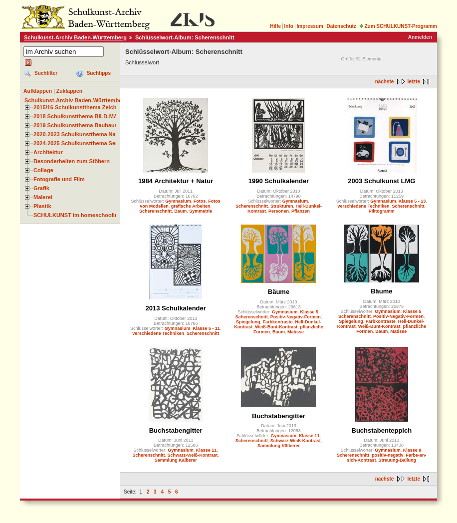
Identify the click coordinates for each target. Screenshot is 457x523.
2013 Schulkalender (175, 308)
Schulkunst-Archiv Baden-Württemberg (75, 37)
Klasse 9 (412, 450)
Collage (43, 170)
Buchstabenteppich (382, 430)
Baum (180, 211)
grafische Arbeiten (191, 206)
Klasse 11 (206, 450)
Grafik (41, 188)
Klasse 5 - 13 (412, 201)
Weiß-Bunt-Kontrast (276, 326)
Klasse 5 (309, 311)
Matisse (295, 331)
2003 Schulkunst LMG (381, 181)
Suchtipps (99, 73)
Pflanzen (300, 211)
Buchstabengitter (176, 430)
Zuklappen (69, 91)
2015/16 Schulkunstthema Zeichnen (79, 107)
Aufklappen (37, 91)
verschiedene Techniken (364, 206)
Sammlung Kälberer (176, 460)
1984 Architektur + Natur (175, 181)
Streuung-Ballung (398, 460)
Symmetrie (200, 211)
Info (288, 26)
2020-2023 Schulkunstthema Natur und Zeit (89, 134)
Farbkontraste (277, 321)
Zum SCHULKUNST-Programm (398, 26)
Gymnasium (178, 201)
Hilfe (275, 26)
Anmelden (420, 37)
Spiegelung (248, 321)
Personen (278, 211)
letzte (413, 81)
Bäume (278, 291)
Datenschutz (341, 26)
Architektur (48, 152)
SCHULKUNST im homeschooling (77, 215)
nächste (384, 81)
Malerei (42, 197)
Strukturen (281, 206)
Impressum (309, 26)
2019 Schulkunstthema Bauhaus (75, 125)
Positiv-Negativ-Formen (295, 316)
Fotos (200, 201)
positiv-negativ (388, 455)
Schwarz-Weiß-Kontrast (193, 455)
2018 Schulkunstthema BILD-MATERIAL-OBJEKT (97, 116)
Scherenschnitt (155, 211)
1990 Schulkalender (278, 181)
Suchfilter (45, 73)
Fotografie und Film (59, 179)
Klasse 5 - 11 (206, 328)
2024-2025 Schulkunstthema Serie (77, 143)
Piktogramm (382, 211)
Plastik (42, 206)
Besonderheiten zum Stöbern (71, 161)
